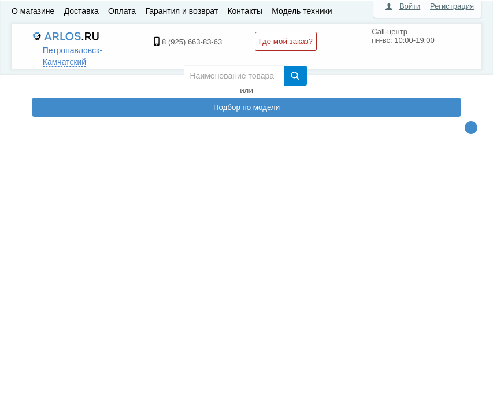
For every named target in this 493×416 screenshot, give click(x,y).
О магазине (33, 11)
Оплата (122, 11)
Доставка (81, 11)
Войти (409, 6)
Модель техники (302, 11)
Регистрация (452, 6)
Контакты (244, 11)
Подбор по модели (246, 107)
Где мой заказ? (286, 41)
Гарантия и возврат (181, 11)
